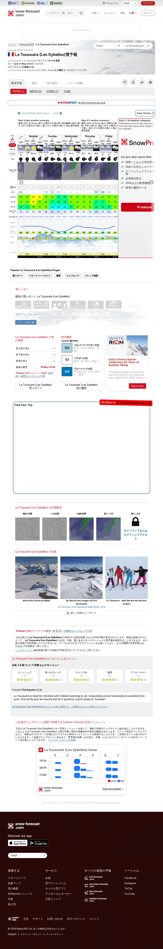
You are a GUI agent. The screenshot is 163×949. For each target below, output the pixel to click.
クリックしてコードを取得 (62, 740)
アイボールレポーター (58, 893)
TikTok (128, 888)
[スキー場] (137, 46)
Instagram (130, 883)
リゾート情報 (75, 83)
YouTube (129, 893)
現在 (34, 83)
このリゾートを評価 (24, 712)
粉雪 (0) (57, 631)
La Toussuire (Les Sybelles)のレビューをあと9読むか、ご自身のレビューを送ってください (60, 706)
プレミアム (148, 3)
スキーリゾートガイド (39, 275)
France (27, 44)
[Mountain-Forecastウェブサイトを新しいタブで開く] (28, 3)
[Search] (81, 13)
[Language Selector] (27, 855)
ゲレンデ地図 (91, 275)
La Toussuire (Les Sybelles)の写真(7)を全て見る (82, 607)
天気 (95, 13)
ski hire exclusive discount (81, 102)
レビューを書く (47, 712)
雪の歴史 (52, 83)
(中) (36, 91)
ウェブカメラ (72, 275)
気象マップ (14, 883)
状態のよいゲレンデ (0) (32, 376)
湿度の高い (13, 212)
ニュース (109, 13)
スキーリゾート (17, 878)
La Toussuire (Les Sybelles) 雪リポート (35, 386)
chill (12, 207)
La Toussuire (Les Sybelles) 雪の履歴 (81, 386)
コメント (94, 918)
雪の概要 (13, 888)
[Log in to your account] (148, 13)
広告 (26, 918)
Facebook (130, 878)
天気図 (67, 91)
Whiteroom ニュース (20, 893)
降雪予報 (16, 83)
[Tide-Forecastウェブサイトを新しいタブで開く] (42, 3)
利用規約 (12, 934)
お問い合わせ (55, 918)
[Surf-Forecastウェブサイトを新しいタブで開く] (14, 3)
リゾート (12, 44)
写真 (122, 13)
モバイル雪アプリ (55, 888)
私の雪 (12, 904)
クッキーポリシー (54, 934)
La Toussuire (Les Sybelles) (52, 44)
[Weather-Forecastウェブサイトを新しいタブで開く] (56, 3)
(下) (53, 91)
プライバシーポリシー (31, 934)
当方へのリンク (76, 918)
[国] (108, 46)
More (13, 172)
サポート (38, 918)
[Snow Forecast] (24, 13)
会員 (48, 878)
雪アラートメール (55, 883)
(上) (18, 91)
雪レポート (17, 275)
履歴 (58, 275)
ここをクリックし (24, 650)
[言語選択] (129, 3)
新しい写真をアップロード (81, 612)
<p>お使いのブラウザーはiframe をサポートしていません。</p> (81, 771)
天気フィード (53, 899)
